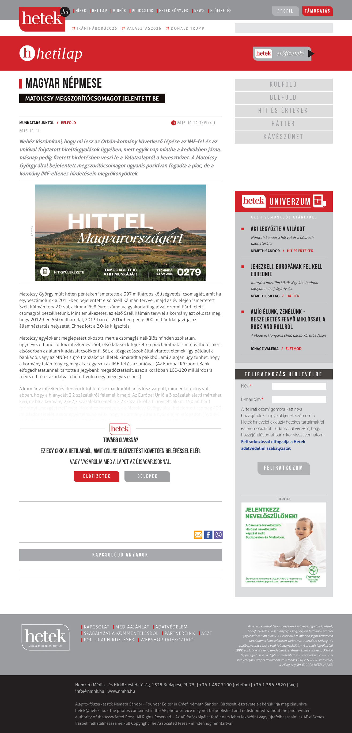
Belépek (148, 476)
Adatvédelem (171, 627)
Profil (286, 11)
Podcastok (143, 11)
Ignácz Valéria (265, 348)
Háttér (293, 296)
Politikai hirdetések (109, 639)
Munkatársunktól (36, 122)
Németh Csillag (265, 296)
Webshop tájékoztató (167, 639)
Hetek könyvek (174, 11)
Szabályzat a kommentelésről (121, 633)
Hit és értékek (300, 250)
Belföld (68, 122)
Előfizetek (97, 476)
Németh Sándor (265, 250)
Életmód (294, 348)
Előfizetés (221, 11)
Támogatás (318, 11)
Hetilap (99, 11)
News (199, 11)
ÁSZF (206, 633)
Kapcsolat (96, 627)
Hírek (81, 11)
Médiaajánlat (132, 627)
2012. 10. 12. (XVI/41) (193, 123)
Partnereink (180, 633)
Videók (119, 11)
